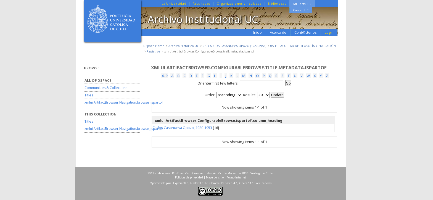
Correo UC (300, 10)
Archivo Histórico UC (183, 46)
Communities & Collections (106, 87)
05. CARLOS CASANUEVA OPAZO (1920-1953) (234, 46)
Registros (153, 51)
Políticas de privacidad (189, 177)
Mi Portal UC (302, 4)
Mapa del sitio (215, 177)
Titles (89, 95)
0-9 (164, 75)
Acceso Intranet (236, 177)
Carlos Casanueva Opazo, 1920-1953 (182, 127)
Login (329, 32)
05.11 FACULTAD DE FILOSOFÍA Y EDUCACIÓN (303, 46)
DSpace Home (153, 46)
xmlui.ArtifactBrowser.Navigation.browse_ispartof (124, 102)
